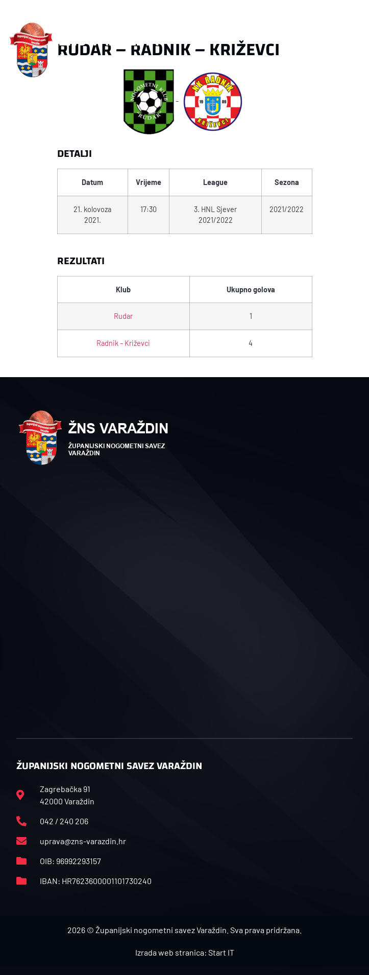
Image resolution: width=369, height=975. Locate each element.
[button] (355, 50)
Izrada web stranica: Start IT (184, 952)
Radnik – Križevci (123, 343)
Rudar (123, 316)
